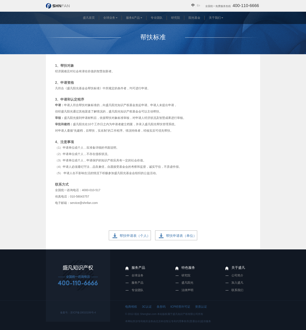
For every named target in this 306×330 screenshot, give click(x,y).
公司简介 (237, 275)
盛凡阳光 (187, 282)
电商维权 (131, 306)
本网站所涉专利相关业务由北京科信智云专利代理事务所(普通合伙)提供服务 (168, 321)
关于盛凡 (238, 267)
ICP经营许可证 (180, 306)
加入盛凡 (237, 282)
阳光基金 (194, 17)
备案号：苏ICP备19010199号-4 (78, 312)
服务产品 (138, 267)
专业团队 (157, 17)
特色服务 (188, 267)
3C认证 (147, 306)
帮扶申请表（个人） (135, 236)
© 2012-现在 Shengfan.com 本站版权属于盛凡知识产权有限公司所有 (164, 314)
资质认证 (201, 306)
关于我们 (215, 17)
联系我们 (237, 290)
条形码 (161, 306)
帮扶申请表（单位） (181, 236)
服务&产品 (133, 17)
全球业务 (109, 17)
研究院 (175, 17)
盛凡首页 (89, 17)
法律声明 (187, 290)
